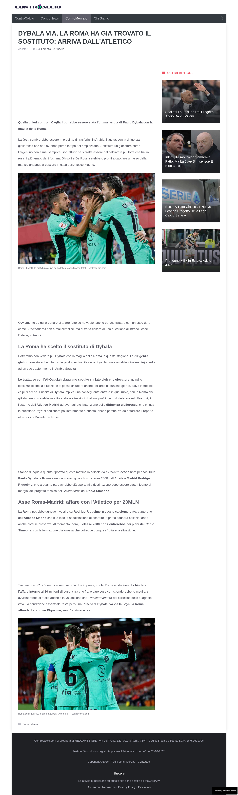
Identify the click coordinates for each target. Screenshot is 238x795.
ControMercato (76, 18)
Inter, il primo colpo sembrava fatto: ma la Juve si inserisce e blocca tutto (189, 161)
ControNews (50, 18)
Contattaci (144, 761)
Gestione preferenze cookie (225, 791)
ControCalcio (24, 18)
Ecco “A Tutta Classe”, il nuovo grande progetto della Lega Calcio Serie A (188, 211)
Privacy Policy (127, 787)
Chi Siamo (101, 18)
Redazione (109, 787)
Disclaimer (144, 787)
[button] (221, 18)
